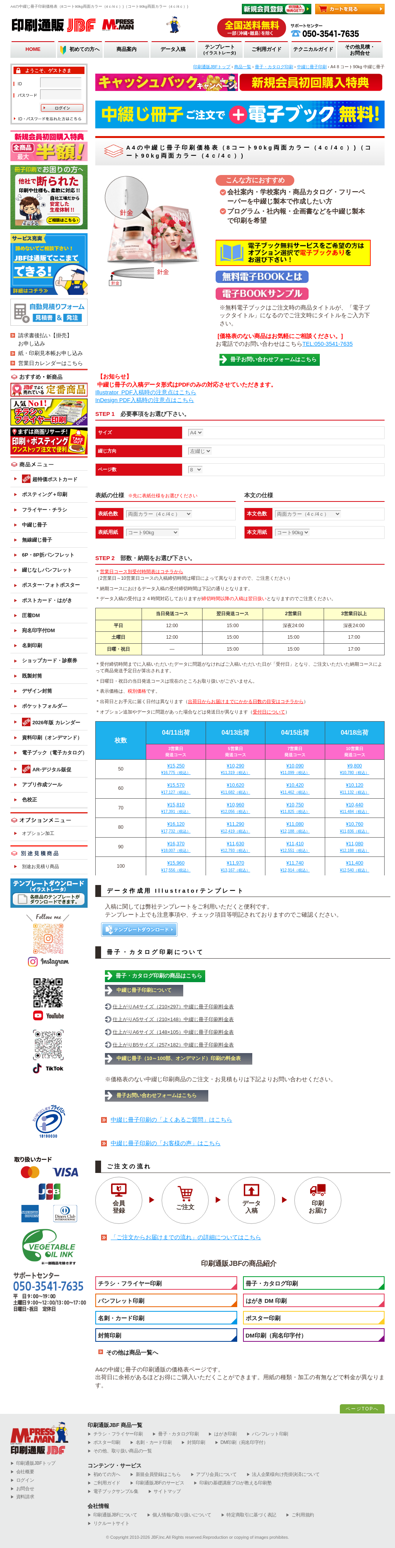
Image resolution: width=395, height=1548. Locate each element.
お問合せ (22, 1489)
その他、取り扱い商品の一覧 (120, 1451)
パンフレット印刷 (121, 1300)
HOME (33, 49)
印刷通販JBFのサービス (157, 1483)
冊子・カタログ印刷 (272, 1283)
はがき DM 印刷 (266, 1300)
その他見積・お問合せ (360, 50)
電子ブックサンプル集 (113, 1491)
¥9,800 (355, 769)
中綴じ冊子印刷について (144, 990)
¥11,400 (355, 866)
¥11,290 (235, 827)
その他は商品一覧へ (132, 1352)
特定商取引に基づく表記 (248, 1515)
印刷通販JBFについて (112, 1515)
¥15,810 (175, 808)
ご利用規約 (300, 1515)
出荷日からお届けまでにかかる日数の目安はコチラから (246, 701)
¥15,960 (175, 866)
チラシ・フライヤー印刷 (130, 1283)
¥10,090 (294, 769)
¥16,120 (175, 827)
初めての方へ (84, 49)
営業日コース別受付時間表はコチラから (141, 571)
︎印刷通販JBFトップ (33, 1463)
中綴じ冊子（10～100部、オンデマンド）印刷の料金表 (178, 1058)
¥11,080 (294, 827)
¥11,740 (294, 866)
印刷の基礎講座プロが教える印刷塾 (233, 1483)
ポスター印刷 (263, 1318)
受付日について (269, 712)
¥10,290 (235, 769)
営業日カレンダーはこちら (50, 363)
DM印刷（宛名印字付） (276, 1335)
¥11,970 (235, 866)
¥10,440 (355, 808)
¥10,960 (235, 808)
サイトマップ (164, 1491)
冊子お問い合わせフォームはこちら (273, 359)
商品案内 (126, 49)
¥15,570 (175, 788)
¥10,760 (355, 827)
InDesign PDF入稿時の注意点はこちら (144, 400)
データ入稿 (173, 49)
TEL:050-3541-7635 (327, 344)
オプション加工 (38, 833)
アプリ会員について (214, 1474)
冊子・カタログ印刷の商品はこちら (159, 976)
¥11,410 (294, 847)
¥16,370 (175, 847)
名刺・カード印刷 (121, 1318)
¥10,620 (235, 788)
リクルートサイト (108, 1523)
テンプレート (220, 50)
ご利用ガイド (267, 49)
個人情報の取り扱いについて (179, 1515)
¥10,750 (294, 808)
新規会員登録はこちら (155, 1474)
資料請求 (22, 1497)
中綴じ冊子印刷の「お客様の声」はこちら (166, 1143)
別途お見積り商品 (40, 866)
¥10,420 (294, 788)
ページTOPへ (362, 1409)
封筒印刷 (109, 1335)
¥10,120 (355, 788)
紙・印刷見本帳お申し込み (50, 353)
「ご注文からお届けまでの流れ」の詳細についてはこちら (186, 1237)
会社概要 (22, 1472)
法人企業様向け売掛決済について (283, 1474)
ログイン (22, 1480)
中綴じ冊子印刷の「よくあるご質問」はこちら (171, 1120)
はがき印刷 (222, 1434)
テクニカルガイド (313, 49)
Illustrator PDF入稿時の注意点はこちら (145, 392)
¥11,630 (235, 847)
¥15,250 (175, 769)
